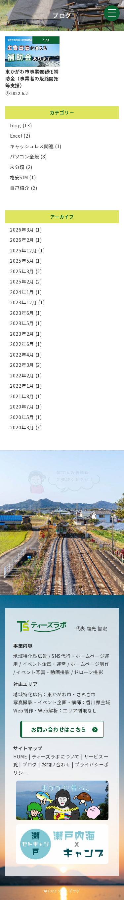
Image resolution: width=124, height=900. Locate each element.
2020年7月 (22, 406)
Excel (16, 135)
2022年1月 (22, 385)
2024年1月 (22, 292)
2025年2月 (22, 281)
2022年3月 (22, 365)
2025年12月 (23, 250)
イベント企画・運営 (44, 664)
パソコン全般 (24, 156)
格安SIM (19, 177)
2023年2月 (22, 333)
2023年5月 (22, 323)
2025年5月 (22, 260)
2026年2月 (22, 239)
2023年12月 (23, 302)
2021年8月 (22, 396)
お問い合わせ (55, 764)
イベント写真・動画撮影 (43, 672)
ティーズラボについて (56, 756)
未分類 (17, 167)
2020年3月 (22, 427)
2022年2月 (22, 375)
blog (15, 125)
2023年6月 (22, 313)
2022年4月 (22, 354)
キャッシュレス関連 (32, 146)
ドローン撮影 (88, 672)
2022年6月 (22, 344)
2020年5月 (22, 417)
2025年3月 (22, 271)
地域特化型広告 (30, 656)
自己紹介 (19, 188)
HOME (20, 756)
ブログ (29, 764)
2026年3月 (22, 229)
